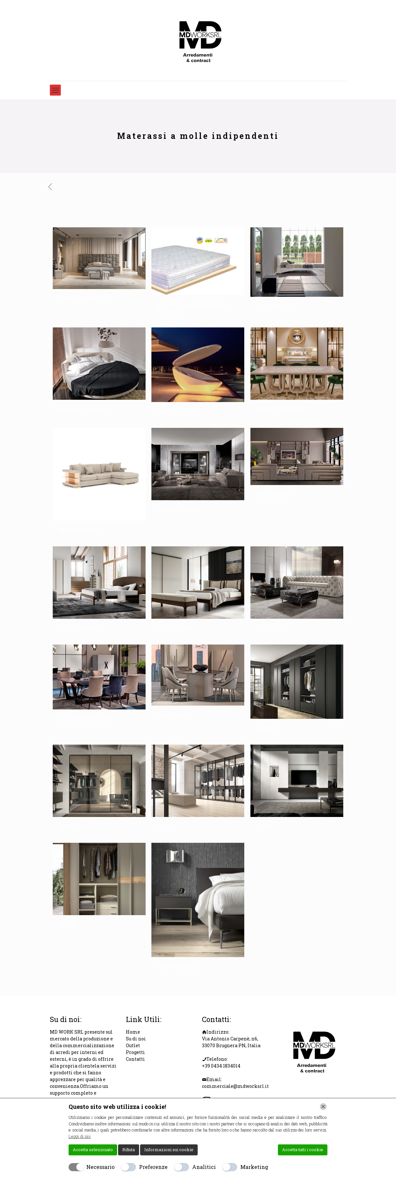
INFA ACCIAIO (275, 494)
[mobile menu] (55, 90)
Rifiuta (128, 1149)
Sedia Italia (172, 715)
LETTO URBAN (78, 628)
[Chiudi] (323, 1106)
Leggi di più (80, 1136)
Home (133, 1032)
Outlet (133, 1045)
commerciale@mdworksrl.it (235, 1086)
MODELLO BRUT (80, 530)
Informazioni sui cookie (168, 1149)
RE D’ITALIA (272, 628)
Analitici (204, 1166)
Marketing (254, 1166)
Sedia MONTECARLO (85, 719)
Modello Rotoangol (83, 409)
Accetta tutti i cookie (302, 1149)
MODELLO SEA (176, 411)
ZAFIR (166, 826)
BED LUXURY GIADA (85, 298)
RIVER (67, 924)
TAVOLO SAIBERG (279, 409)
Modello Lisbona (179, 509)
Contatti (135, 1059)
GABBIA (267, 728)
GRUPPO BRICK (178, 966)
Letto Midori (273, 306)
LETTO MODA (175, 628)
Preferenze (153, 1166)
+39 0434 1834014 (221, 1066)
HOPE (264, 826)
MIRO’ (66, 826)
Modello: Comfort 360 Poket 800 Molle (193, 308)
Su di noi (136, 1039)
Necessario (100, 1166)
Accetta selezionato (93, 1149)
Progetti (135, 1052)
